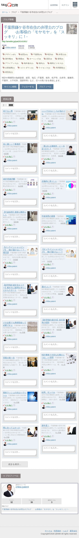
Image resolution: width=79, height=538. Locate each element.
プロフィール (45, 87)
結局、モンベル (48, 392)
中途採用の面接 (48, 216)
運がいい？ (46, 287)
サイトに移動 (10, 87)
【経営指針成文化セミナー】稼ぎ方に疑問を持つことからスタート (14, 287)
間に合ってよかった (11, 428)
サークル (48, 531)
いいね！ (9, 122)
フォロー (11, 501)
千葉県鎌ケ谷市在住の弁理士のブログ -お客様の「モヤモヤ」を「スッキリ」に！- (34, 32)
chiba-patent (9, 47)
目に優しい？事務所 (11, 144)
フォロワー (31, 501)
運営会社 (73, 531)
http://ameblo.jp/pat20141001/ (14, 41)
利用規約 (57, 531)
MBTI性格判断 (9, 179)
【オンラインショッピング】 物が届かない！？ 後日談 (14, 249)
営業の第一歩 (9, 358)
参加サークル (52, 501)
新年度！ (45, 425)
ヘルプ (65, 531)
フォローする (28, 87)
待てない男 (8, 111)
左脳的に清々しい (49, 181)
